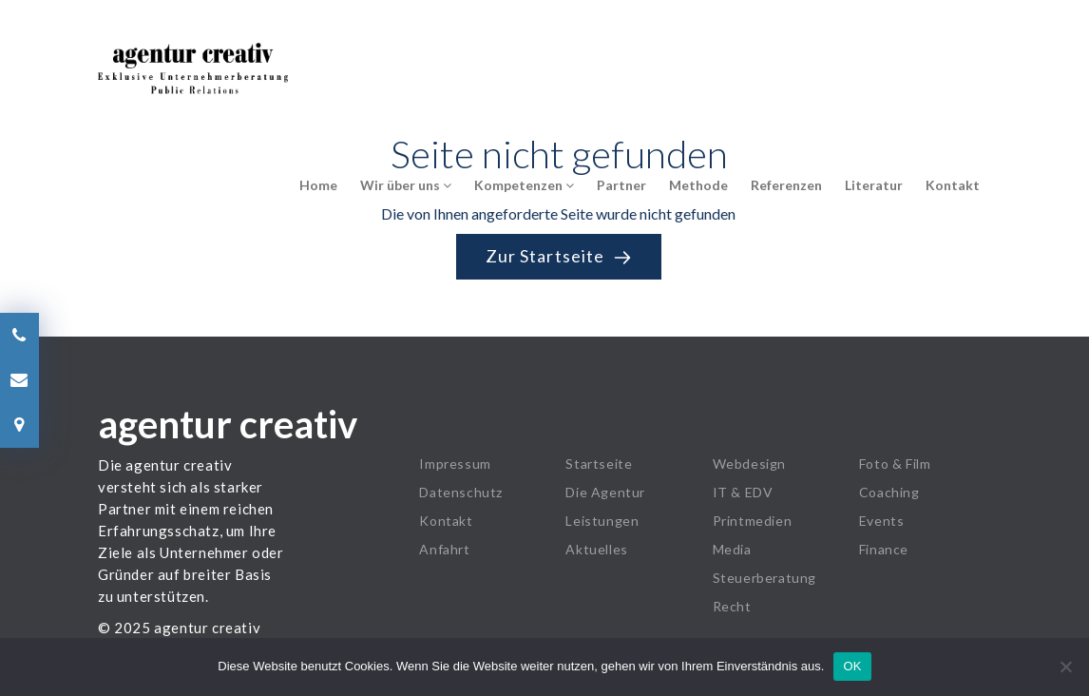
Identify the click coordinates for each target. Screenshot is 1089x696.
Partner (621, 185)
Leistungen (602, 520)
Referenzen (786, 185)
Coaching (889, 492)
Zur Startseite (559, 256)
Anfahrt (444, 549)
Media (732, 549)
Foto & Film (895, 463)
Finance (883, 549)
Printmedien (753, 520)
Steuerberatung (764, 578)
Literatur (874, 185)
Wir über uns (405, 185)
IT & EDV (743, 492)
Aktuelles (596, 549)
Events (882, 520)
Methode (698, 185)
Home (318, 185)
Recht (732, 606)
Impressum (454, 463)
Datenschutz (461, 492)
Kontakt (953, 185)
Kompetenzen (524, 185)
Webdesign (749, 463)
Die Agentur (605, 492)
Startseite (598, 463)
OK (852, 666)
